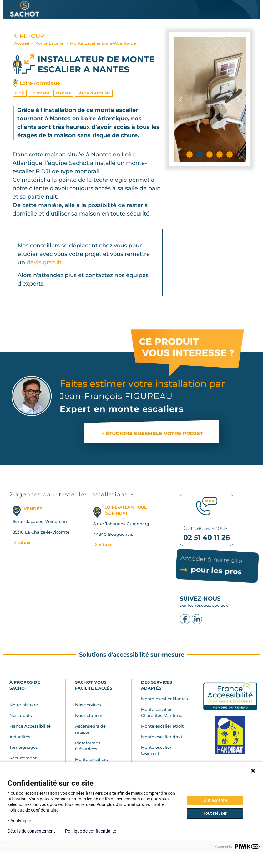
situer (22, 542)
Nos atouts (20, 715)
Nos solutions (89, 715)
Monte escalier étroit (162, 725)
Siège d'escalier (94, 92)
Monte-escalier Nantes (164, 698)
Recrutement (23, 757)
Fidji (19, 92)
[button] (203, 26)
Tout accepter (215, 800)
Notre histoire (23, 704)
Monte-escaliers (91, 759)
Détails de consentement (31, 831)
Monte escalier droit (161, 736)
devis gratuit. (45, 262)
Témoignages (23, 747)
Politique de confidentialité (90, 831)
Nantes (63, 92)
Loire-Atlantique (40, 83)
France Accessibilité (30, 725)
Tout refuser (215, 813)
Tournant (40, 92)
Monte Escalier (49, 43)
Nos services (88, 704)
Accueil (21, 43)
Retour (28, 36)
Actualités (19, 736)
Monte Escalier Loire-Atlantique (103, 43)
